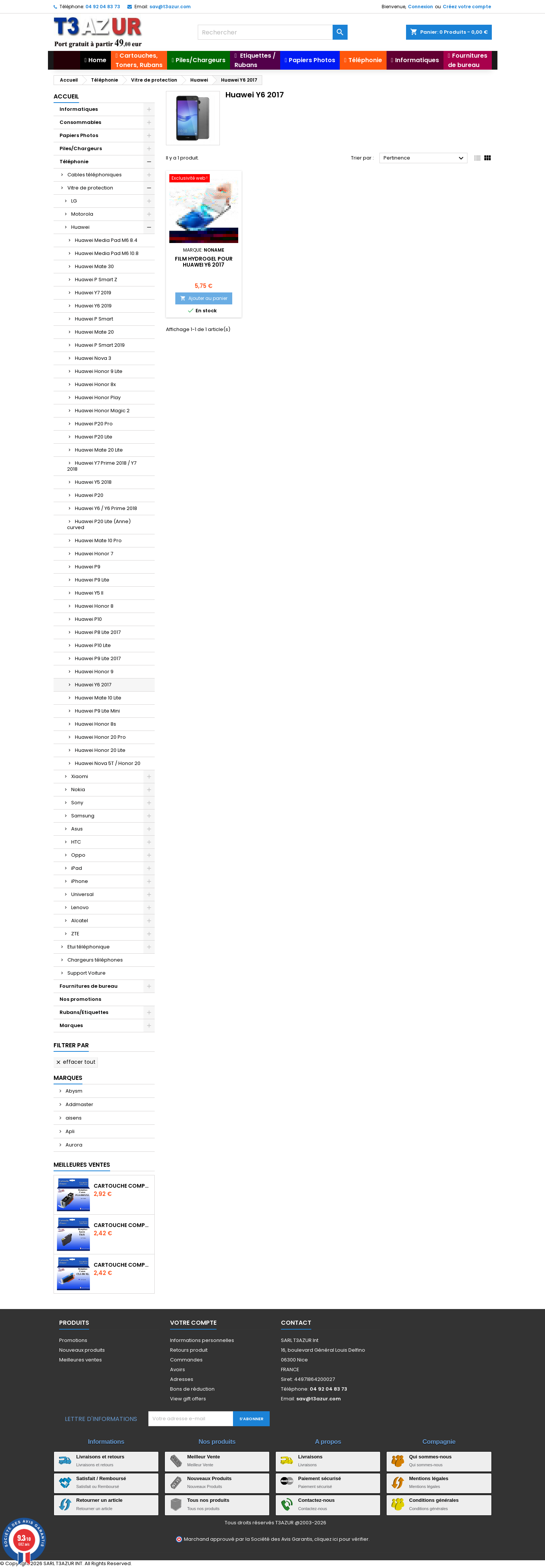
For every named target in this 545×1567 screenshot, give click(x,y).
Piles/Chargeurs (81, 148)
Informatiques (79, 109)
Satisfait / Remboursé (101, 1478)
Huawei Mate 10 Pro (98, 540)
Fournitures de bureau (89, 986)
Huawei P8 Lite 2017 (98, 632)
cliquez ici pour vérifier (341, 1539)
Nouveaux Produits (209, 1478)
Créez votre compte (467, 6)
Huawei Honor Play (98, 397)
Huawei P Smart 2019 (100, 345)
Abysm (73, 1090)
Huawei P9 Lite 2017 (98, 658)
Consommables (80, 122)
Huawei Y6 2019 (93, 305)
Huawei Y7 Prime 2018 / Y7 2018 (101, 466)
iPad (76, 868)
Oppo (78, 855)
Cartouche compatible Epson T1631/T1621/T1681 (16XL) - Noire (122, 1225)
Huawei (80, 227)
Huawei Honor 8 (94, 606)
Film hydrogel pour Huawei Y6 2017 (204, 261)
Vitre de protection (90, 187)
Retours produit (189, 1350)
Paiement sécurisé (319, 1478)
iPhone (79, 881)
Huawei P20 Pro (94, 423)
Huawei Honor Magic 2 (102, 410)
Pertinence (425, 158)
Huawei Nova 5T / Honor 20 (107, 763)
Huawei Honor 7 (94, 553)
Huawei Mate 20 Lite (99, 449)
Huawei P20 (89, 495)
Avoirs (177, 1369)
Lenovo (80, 907)
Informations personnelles (202, 1340)
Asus (77, 828)
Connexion (420, 6)
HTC (76, 841)
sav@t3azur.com (170, 6)
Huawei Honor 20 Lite (100, 750)
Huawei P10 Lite (93, 645)
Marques (71, 1025)
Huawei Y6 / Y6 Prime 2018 (106, 508)
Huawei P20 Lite (93, 436)
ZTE (75, 933)
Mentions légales (428, 1478)
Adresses (181, 1379)
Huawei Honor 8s (95, 724)
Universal (82, 894)
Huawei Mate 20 (94, 331)
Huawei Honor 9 (94, 671)
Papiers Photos (79, 135)
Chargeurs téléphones (95, 959)
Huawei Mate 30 (94, 266)
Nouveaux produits (82, 1350)
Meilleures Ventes (82, 1164)
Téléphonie (74, 161)
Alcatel (79, 920)
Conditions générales (433, 1500)
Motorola (82, 214)
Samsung (82, 815)
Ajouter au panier (203, 298)
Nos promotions (80, 999)
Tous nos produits (208, 1500)
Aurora (73, 1144)
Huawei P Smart (94, 318)
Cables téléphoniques (94, 174)
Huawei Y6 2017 (93, 684)
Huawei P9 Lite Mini (97, 710)
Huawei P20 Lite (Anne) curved (99, 524)
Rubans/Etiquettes (84, 1012)
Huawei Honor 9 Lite (98, 371)
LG (74, 200)
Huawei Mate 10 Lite (98, 697)
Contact (296, 1322)
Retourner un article (99, 1500)
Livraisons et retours (100, 1457)
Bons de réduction (192, 1389)
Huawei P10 (88, 619)
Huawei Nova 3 (93, 358)
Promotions (73, 1340)
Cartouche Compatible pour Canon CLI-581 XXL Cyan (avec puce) (122, 1265)
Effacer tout (75, 1062)
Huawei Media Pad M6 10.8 (107, 253)
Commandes (186, 1359)
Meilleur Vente (203, 1457)
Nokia (78, 789)
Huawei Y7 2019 (93, 292)
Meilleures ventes (80, 1359)
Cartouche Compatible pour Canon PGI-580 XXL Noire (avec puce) (122, 1186)
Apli (69, 1131)
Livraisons (310, 1457)
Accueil (66, 96)
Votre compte (193, 1322)
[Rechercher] (273, 32)
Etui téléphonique (88, 946)
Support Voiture (86, 973)
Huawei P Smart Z (96, 279)
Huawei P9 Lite (92, 579)
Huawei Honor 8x (95, 384)
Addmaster (78, 1104)
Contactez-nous (316, 1500)
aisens (73, 1117)
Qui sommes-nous (430, 1457)
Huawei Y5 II (89, 592)
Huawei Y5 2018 (93, 482)
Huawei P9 (87, 566)
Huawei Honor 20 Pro (100, 737)
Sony (77, 802)
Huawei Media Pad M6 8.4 (106, 240)
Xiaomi (79, 776)
